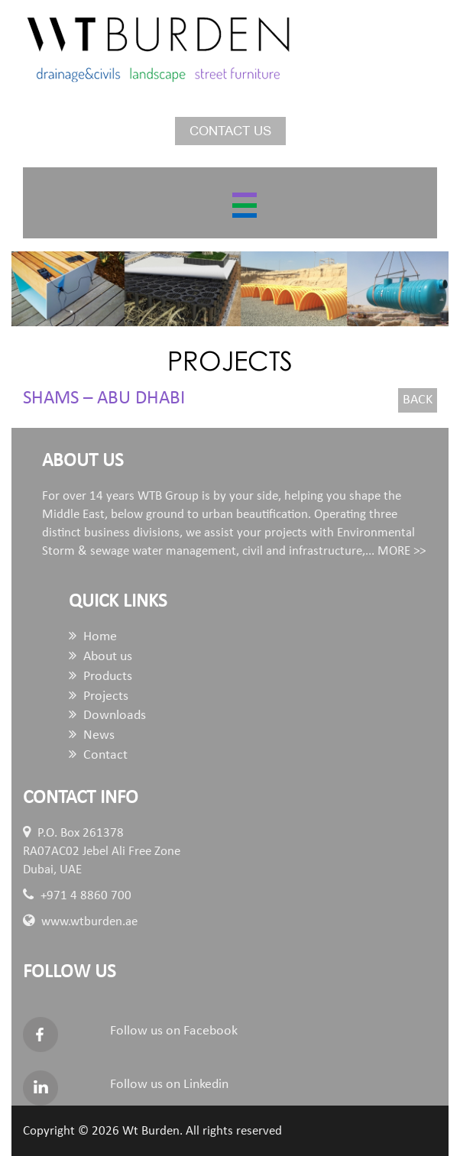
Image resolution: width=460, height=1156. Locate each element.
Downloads (107, 715)
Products (100, 676)
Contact (98, 755)
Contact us (230, 131)
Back (417, 400)
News (92, 735)
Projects (98, 696)
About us (100, 656)
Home (93, 637)
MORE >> (401, 551)
